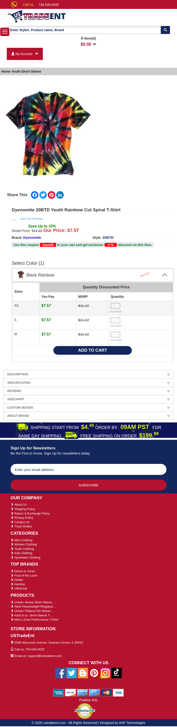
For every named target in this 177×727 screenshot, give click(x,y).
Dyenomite (32, 237)
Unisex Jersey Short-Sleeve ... (33, 602)
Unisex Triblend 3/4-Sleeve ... (32, 611)
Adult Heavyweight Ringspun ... (34, 606)
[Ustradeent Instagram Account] (105, 673)
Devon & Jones (23, 571)
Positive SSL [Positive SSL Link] (88, 700)
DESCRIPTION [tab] (88, 374)
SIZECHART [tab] (88, 399)
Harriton (18, 584)
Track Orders (21, 526)
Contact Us (20, 522)
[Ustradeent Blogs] (83, 673)
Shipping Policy (23, 509)
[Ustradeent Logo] (53, 16)
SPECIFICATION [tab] (88, 383)
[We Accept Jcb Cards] (94, 692)
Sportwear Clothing (25, 557)
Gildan (17, 580)
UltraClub (19, 588)
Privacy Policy (22, 517)
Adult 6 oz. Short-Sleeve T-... (32, 615)
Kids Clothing (21, 553)
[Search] (165, 30)
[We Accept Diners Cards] (82, 692)
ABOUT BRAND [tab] (88, 416)
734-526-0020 (49, 5)
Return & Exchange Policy (30, 513)
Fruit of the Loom (24, 575)
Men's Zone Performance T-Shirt (34, 619)
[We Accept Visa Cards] (118, 692)
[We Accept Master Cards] (106, 692)
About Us (19, 504)
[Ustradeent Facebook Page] (60, 673)
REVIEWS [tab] (88, 391)
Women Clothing (24, 544)
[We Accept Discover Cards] (70, 692)
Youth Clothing (22, 549)
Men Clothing (21, 540)
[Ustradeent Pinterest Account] (94, 673)
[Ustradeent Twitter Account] (71, 673)
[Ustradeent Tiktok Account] (116, 673)
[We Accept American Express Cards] (58, 692)
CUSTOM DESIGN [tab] (88, 408)
